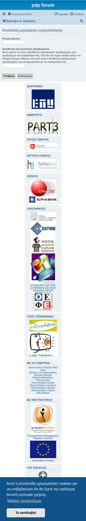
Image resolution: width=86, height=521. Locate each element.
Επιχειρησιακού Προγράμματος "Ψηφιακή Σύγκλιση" (43, 421)
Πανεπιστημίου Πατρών (43, 388)
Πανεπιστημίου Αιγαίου (43, 382)
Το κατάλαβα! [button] (25, 513)
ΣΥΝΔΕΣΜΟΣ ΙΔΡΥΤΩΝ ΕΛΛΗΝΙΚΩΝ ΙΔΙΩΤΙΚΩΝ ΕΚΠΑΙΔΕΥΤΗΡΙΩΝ (43, 288)
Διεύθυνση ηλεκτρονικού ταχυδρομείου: (26, 49)
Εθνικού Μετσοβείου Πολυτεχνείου (43, 378)
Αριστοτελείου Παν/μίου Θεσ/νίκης (43, 368)
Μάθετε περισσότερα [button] (24, 501)
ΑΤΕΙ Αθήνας (43, 393)
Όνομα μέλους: (11, 38)
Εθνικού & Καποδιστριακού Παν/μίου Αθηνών (43, 373)
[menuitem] (20, 14)
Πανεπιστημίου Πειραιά (43, 390)
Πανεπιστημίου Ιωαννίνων (43, 385)
